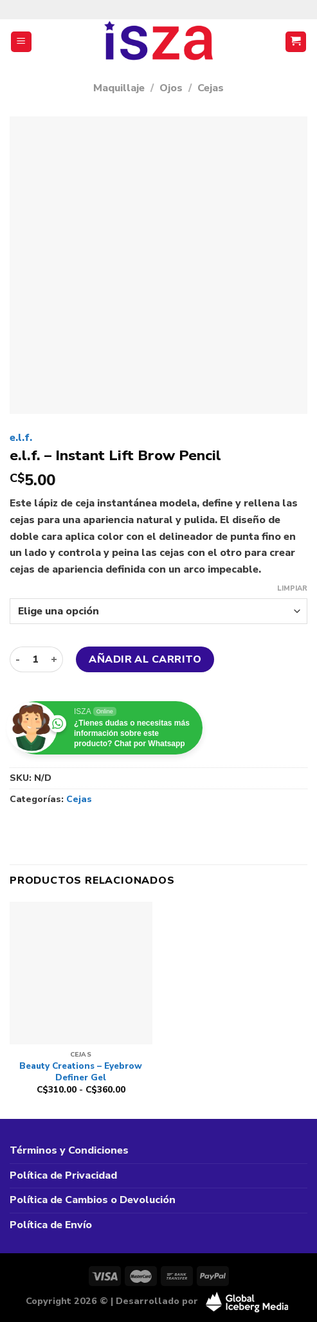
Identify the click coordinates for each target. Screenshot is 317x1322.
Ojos (171, 88)
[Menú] (21, 42)
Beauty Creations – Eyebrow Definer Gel (80, 1071)
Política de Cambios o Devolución (93, 1200)
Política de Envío (51, 1225)
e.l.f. (21, 438)
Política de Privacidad (63, 1175)
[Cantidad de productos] (35, 659)
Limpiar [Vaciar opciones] (292, 588)
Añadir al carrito (145, 659)
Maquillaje (119, 88)
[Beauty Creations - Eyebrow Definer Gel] (81, 973)
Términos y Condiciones (69, 1150)
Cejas (210, 88)
